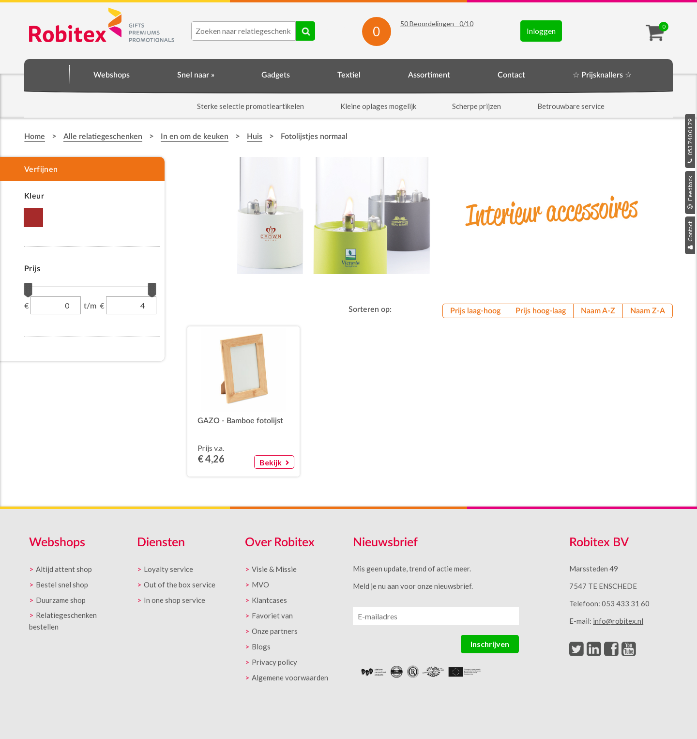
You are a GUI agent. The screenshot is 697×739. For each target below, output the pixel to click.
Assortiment (429, 75)
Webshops (111, 75)
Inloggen (541, 30)
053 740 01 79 (690, 141)
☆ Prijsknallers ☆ (602, 75)
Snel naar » (195, 75)
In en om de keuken (194, 136)
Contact (690, 235)
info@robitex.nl (618, 620)
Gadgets (275, 75)
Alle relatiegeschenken (102, 136)
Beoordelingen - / (436, 23)
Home (47, 73)
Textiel (349, 75)
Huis (254, 136)
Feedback (690, 192)
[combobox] (243, 31)
